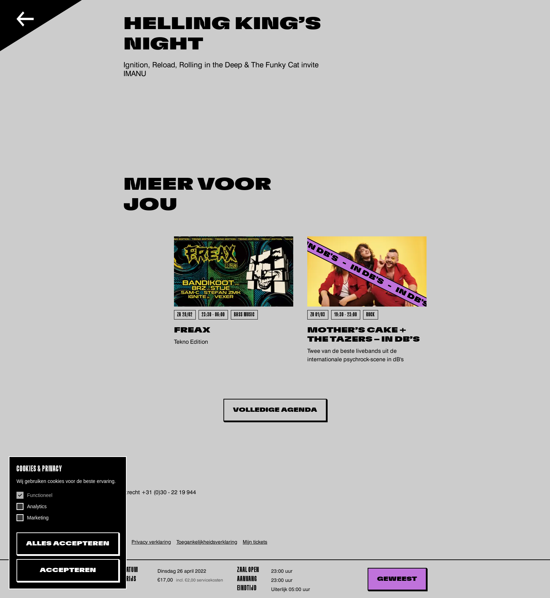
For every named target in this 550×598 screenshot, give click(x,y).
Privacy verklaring (151, 542)
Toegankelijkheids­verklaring (206, 542)
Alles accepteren (67, 543)
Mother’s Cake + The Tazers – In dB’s (363, 335)
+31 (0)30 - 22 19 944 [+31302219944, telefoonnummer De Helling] (168, 492)
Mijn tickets (255, 542)
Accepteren (68, 570)
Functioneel (39, 495)
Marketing (37, 517)
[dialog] (68, 522)
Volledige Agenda (275, 410)
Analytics (37, 506)
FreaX (192, 330)
